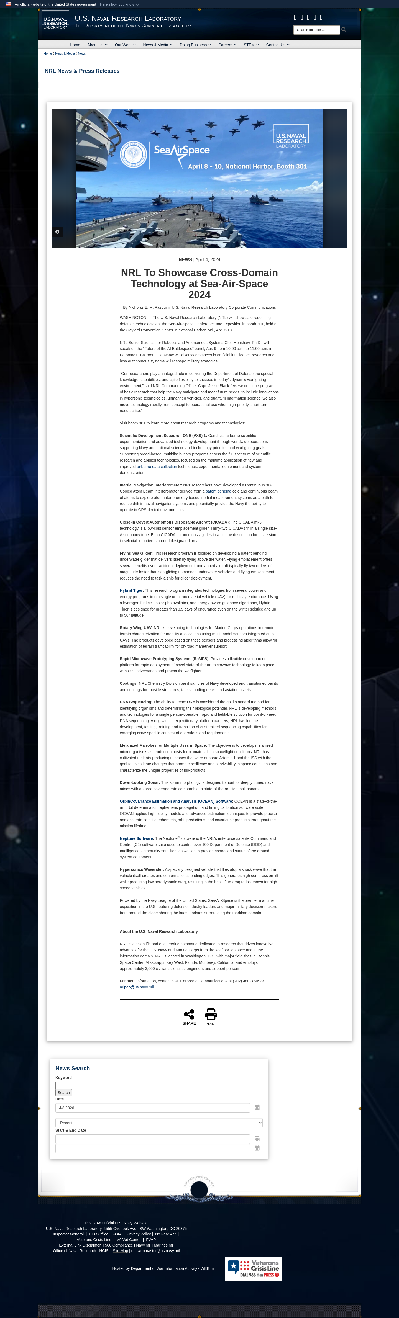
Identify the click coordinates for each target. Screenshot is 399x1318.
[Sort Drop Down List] (159, 1122)
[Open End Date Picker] (257, 1148)
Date (59, 1099)
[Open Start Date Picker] (257, 1138)
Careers (227, 45)
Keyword (63, 1077)
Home (75, 45)
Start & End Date (70, 1130)
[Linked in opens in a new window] (315, 17)
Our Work (125, 45)
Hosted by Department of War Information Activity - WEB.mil (164, 1268)
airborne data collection (157, 466)
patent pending (218, 491)
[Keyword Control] (80, 1085)
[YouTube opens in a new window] (321, 17)
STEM (251, 45)
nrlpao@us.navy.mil (137, 987)
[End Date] (152, 1148)
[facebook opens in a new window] (295, 17)
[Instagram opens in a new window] (308, 17)
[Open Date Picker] (257, 1107)
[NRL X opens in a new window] (302, 17)
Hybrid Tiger (131, 590)
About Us (97, 45)
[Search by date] (152, 1108)
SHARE (189, 1017)
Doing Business (195, 45)
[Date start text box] (152, 1139)
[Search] (316, 30)
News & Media (158, 45)
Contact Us (278, 45)
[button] (120, 4)
